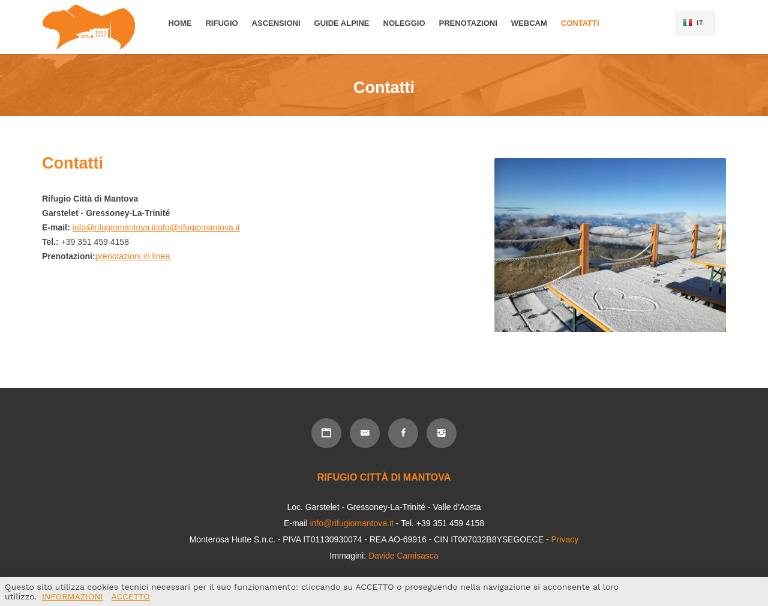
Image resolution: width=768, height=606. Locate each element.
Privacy (564, 539)
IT (700, 22)
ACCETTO (131, 596)
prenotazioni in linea (132, 256)
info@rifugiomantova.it (352, 523)
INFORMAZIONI (72, 596)
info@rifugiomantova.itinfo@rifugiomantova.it (156, 227)
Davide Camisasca (403, 555)
